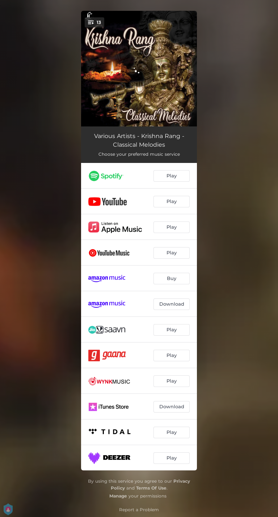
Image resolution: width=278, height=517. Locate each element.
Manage (118, 496)
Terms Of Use (151, 488)
